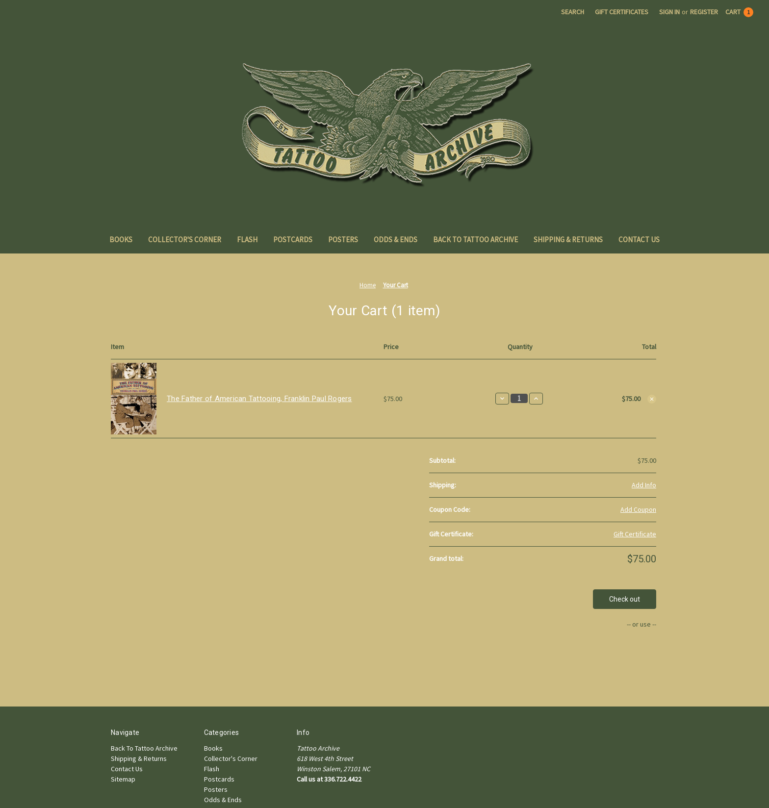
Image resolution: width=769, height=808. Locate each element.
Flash (247, 239)
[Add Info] (644, 485)
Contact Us (639, 239)
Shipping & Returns (568, 239)
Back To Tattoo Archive (475, 239)
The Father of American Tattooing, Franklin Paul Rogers (259, 398)
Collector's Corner (184, 239)
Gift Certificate (635, 534)
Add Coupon (638, 509)
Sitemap (123, 779)
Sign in (669, 11)
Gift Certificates (621, 11)
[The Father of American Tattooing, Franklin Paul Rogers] (519, 398)
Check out (624, 599)
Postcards (292, 239)
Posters (343, 239)
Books (120, 239)
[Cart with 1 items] (739, 12)
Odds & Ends (395, 239)
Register (704, 11)
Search (572, 11)
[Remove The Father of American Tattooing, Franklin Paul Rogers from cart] (651, 399)
